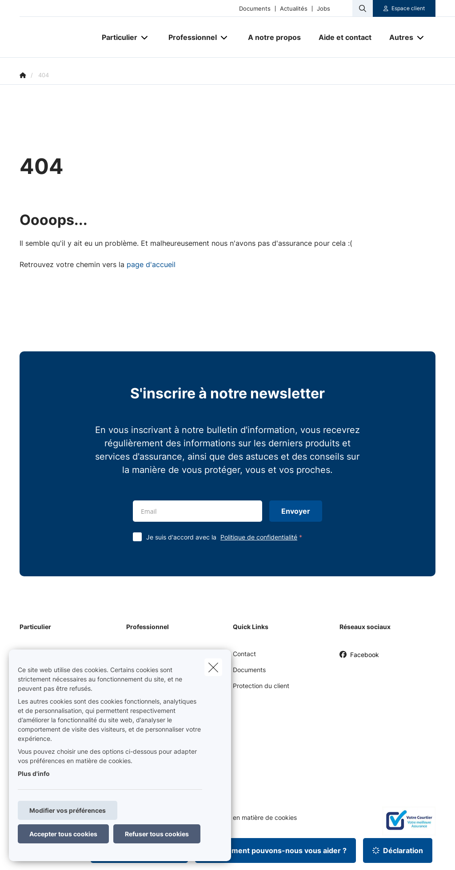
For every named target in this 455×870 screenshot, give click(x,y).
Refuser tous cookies (157, 834)
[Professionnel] (189, 37)
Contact (244, 653)
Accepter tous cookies (63, 834)
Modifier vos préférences (67, 810)
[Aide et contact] (345, 37)
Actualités (293, 9)
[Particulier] (116, 37)
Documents (255, 9)
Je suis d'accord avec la (226, 537)
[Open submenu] (145, 37)
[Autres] (397, 37)
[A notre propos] (274, 37)
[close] (213, 667)
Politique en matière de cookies (251, 818)
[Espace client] (404, 8)
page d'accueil (151, 264)
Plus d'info (34, 773)
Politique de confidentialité (258, 537)
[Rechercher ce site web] (362, 8)
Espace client (408, 8)
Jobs (323, 9)
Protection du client (261, 685)
